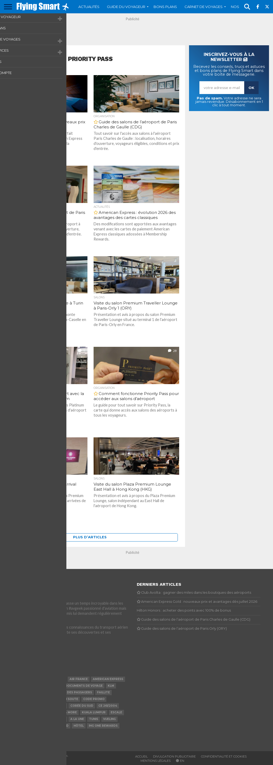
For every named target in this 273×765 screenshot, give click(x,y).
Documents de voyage (84, 685)
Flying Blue (15, 679)
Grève (60, 719)
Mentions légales (155, 761)
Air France (79, 679)
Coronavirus (35, 685)
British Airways (19, 712)
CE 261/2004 (107, 705)
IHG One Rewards (103, 725)
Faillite (103, 692)
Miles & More (66, 712)
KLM (111, 685)
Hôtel (79, 725)
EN (182, 761)
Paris (27, 692)
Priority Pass (18, 699)
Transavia (15, 719)
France (12, 685)
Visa (33, 725)
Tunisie (12, 692)
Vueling (109, 719)
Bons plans (165, 7)
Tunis (93, 719)
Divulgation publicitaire (174, 756)
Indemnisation (18, 705)
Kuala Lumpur (94, 712)
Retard (62, 725)
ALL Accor (38, 679)
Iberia (40, 699)
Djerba (44, 712)
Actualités (88, 7)
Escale (116, 712)
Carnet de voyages (203, 7)
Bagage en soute (64, 699)
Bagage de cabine (50, 705)
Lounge (58, 679)
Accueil (141, 756)
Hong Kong (15, 725)
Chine (46, 725)
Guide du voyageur (126, 7)
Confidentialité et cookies (224, 756)
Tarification (39, 719)
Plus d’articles (90, 537)
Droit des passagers (74, 692)
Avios (55, 685)
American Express (108, 679)
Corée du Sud (81, 705)
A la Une (77, 719)
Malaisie (44, 692)
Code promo (94, 699)
